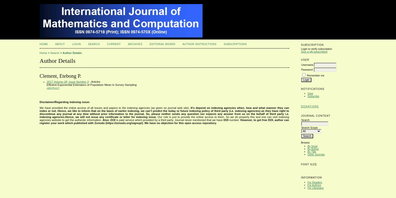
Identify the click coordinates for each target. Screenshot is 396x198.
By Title (312, 151)
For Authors (314, 185)
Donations (310, 106)
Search (94, 44)
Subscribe (313, 96)
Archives (135, 44)
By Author (313, 149)
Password (307, 69)
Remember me (316, 75)
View (310, 93)
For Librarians (316, 188)
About (60, 44)
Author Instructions (200, 44)
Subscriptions (235, 44)
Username (307, 65)
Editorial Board (162, 44)
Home (44, 44)
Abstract (53, 88)
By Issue (313, 146)
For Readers (315, 182)
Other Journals (316, 154)
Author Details (72, 52)
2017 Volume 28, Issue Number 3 (68, 81)
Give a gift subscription (314, 51)
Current (114, 44)
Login (76, 44)
